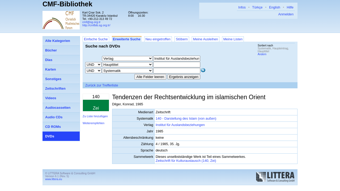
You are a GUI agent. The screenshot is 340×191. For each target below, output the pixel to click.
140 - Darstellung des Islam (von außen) (186, 118)
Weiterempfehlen (93, 123)
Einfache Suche (96, 39)
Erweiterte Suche (127, 39)
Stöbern (182, 39)
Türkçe (257, 7)
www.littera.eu (53, 179)
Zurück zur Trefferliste (101, 85)
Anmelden (286, 14)
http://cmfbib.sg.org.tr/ (96, 25)
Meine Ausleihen (205, 39)
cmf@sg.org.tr (91, 22)
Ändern (262, 54)
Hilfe (290, 7)
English (274, 7)
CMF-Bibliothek (67, 4)
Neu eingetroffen (158, 39)
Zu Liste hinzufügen (95, 116)
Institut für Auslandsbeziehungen (180, 125)
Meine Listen (233, 39)
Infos (242, 7)
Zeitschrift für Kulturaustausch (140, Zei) (186, 161)
